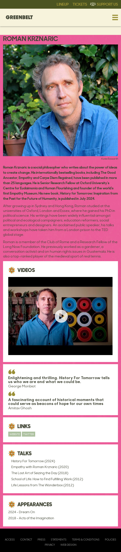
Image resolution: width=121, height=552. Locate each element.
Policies (110, 539)
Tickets (80, 4)
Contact (26, 539)
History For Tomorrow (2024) (33, 461)
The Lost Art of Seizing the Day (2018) (39, 473)
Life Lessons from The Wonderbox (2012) (42, 485)
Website (15, 434)
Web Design (68, 545)
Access (10, 539)
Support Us (107, 4)
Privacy (50, 545)
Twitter (28, 434)
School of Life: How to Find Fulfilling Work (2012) (47, 479)
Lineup (63, 4)
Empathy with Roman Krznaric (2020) (40, 467)
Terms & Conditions (85, 539)
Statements (58, 539)
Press (41, 539)
